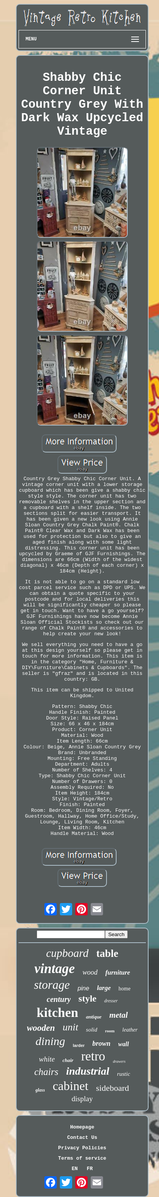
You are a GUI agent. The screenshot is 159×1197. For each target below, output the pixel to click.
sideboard (112, 1088)
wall (123, 1044)
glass (40, 1090)
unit (70, 1027)
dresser (111, 1000)
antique (93, 1017)
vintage (54, 968)
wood (90, 972)
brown (101, 1043)
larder (79, 1045)
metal (118, 1015)
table (107, 953)
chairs (46, 1072)
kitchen (57, 1012)
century (59, 999)
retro (93, 1056)
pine (83, 988)
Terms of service (82, 1158)
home (124, 989)
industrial (87, 1071)
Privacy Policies (82, 1148)
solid (91, 1030)
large (104, 988)
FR (90, 1169)
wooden (41, 1028)
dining (50, 1041)
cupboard (67, 953)
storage (52, 985)
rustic (123, 1074)
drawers (119, 1061)
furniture (117, 972)
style (87, 998)
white (47, 1059)
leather (130, 1030)
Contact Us (82, 1137)
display (82, 1099)
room (110, 1030)
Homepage (82, 1127)
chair (68, 1060)
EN (75, 1169)
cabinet (70, 1086)
